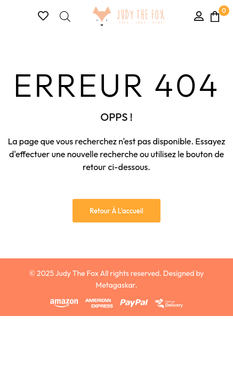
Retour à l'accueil (116, 210)
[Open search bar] (65, 16)
